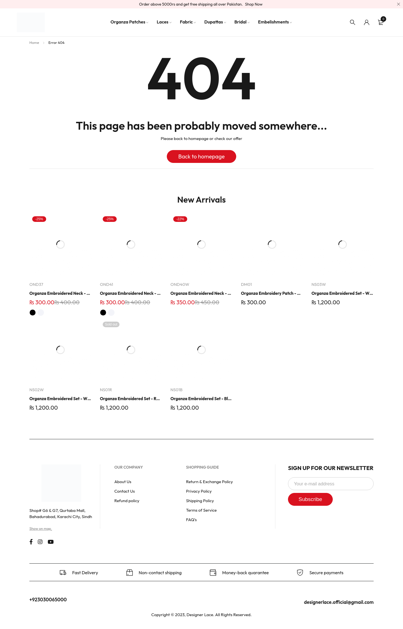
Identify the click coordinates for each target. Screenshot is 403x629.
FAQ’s (191, 519)
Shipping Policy (200, 500)
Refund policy (126, 500)
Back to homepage (201, 156)
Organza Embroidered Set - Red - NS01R (131, 398)
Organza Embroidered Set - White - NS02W (60, 398)
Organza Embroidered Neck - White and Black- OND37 (60, 293)
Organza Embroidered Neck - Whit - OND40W (201, 293)
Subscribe (311, 499)
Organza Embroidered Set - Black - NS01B (201, 398)
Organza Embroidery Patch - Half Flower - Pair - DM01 (272, 293)
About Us (122, 481)
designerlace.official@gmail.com (339, 602)
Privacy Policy (199, 491)
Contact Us (124, 491)
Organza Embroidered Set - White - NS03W (342, 293)
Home (34, 42)
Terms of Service (201, 510)
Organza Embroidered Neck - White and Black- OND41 (131, 293)
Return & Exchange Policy (209, 481)
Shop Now (254, 4)
